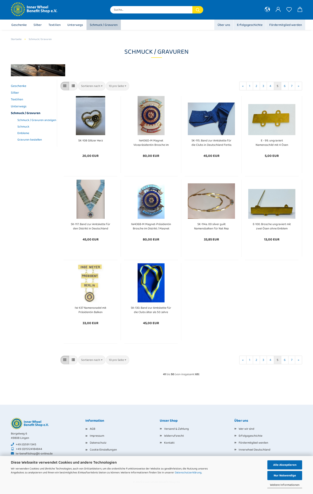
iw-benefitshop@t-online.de (34, 453)
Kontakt (169, 442)
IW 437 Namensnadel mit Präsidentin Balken (90, 309)
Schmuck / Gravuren (104, 25)
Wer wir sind (246, 428)
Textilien (54, 25)
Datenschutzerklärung (188, 472)
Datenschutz (98, 442)
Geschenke (19, 25)
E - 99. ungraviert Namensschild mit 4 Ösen (272, 142)
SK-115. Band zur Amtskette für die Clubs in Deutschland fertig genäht (211, 142)
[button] (267, 10)
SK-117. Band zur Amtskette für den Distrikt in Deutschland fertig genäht (90, 226)
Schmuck (23, 126)
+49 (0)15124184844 (29, 449)
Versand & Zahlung (176, 428)
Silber (37, 25)
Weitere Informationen (285, 484)
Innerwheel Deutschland (254, 449)
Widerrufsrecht (174, 435)
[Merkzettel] (289, 10)
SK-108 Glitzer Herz (90, 140)
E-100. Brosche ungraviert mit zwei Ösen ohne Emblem (272, 226)
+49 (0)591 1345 (26, 444)
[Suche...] (197, 9)
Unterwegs (75, 25)
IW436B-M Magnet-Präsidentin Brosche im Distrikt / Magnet (151, 226)
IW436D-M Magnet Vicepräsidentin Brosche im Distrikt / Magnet (151, 142)
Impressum (97, 435)
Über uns (224, 25)
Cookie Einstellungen (103, 449)
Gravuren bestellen (29, 139)
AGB (92, 428)
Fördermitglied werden (285, 25)
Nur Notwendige (285, 475)
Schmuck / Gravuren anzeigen (35, 120)
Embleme (23, 133)
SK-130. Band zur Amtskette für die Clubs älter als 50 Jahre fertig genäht (151, 309)
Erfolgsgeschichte (250, 25)
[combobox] (91, 86)
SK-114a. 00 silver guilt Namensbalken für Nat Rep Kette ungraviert (211, 226)
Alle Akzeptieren (284, 465)
